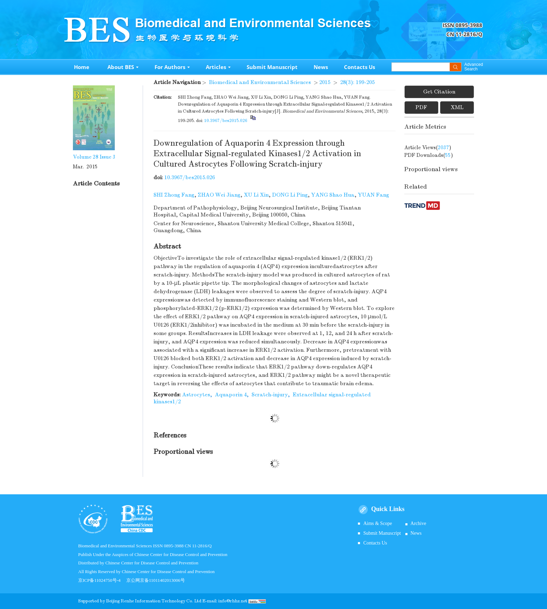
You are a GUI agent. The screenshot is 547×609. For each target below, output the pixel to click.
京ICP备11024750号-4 (102, 580)
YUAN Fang (373, 195)
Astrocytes (196, 394)
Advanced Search (473, 66)
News (321, 66)
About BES (122, 66)
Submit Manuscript (272, 66)
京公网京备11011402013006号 (155, 580)
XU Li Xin (256, 195)
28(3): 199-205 (357, 82)
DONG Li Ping (290, 195)
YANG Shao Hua (332, 195)
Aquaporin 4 (231, 394)
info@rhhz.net (232, 601)
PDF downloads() (428, 155)
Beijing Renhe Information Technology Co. (150, 601)
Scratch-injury (270, 394)
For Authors (172, 66)
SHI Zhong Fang (173, 195)
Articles (218, 66)
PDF (421, 107)
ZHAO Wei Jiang (219, 195)
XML (457, 107)
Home (81, 66)
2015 (324, 82)
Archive (418, 523)
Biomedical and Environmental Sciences (260, 82)
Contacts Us (359, 66)
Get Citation (439, 92)
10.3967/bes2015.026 (225, 120)
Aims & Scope (377, 523)
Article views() (427, 147)
